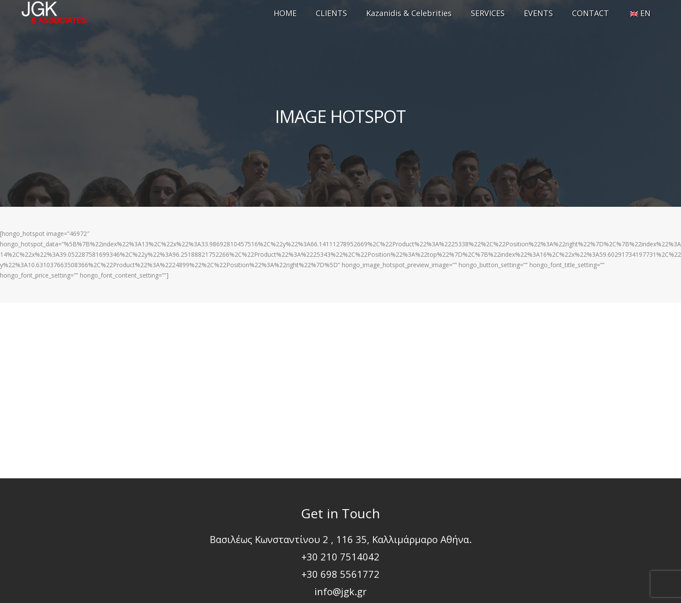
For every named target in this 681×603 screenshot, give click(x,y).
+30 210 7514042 (340, 556)
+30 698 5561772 (340, 573)
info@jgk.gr (340, 591)
